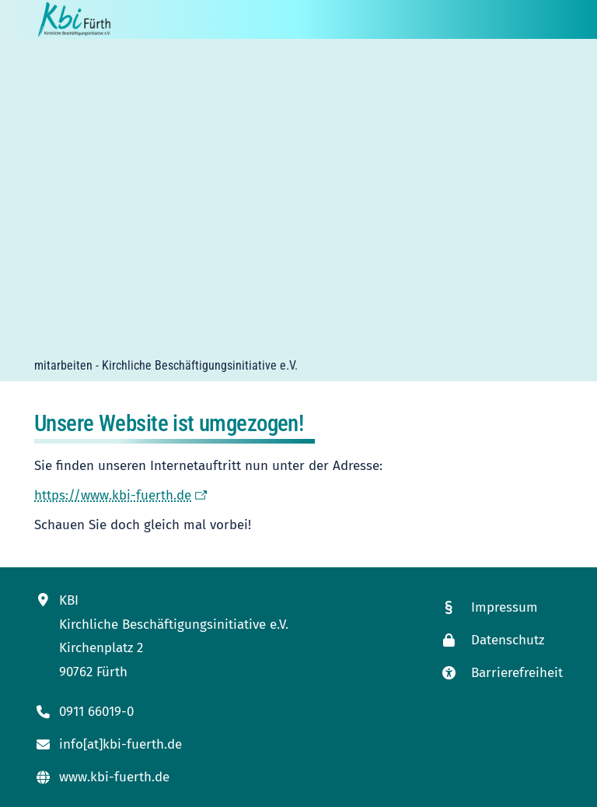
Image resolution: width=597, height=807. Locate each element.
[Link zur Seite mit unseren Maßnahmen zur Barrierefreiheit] (501, 673)
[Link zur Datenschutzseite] (501, 640)
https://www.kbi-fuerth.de (112, 495)
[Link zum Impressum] (501, 607)
